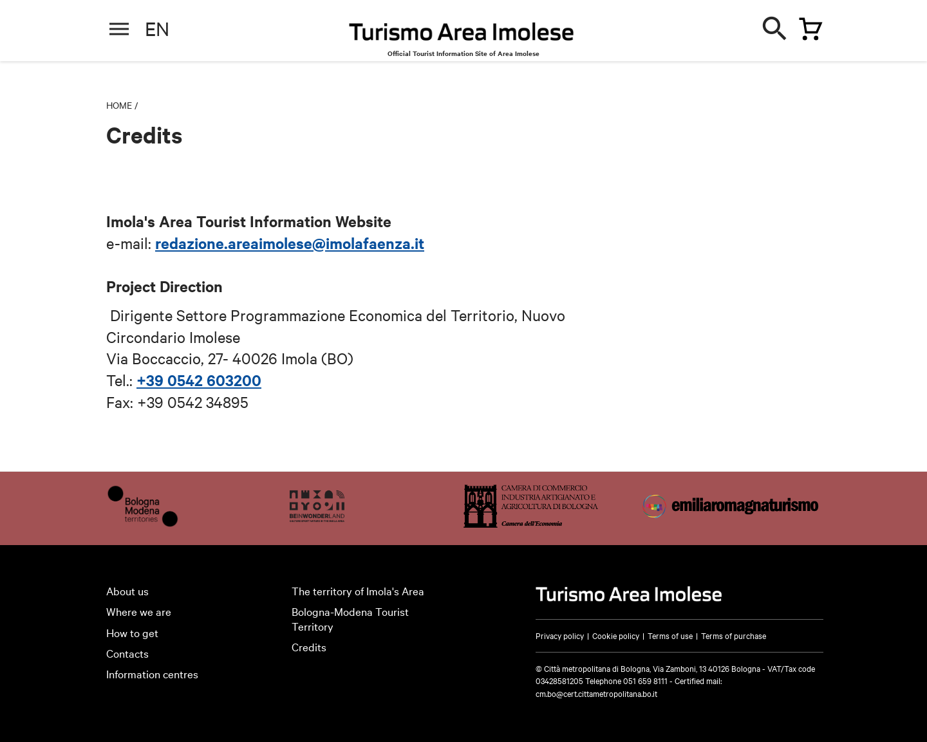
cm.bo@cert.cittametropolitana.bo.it (596, 693)
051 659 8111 (645, 680)
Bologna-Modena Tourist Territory (350, 618)
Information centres (152, 673)
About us (127, 590)
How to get (132, 632)
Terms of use (670, 635)
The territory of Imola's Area (358, 590)
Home (119, 104)
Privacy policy (560, 635)
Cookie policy (615, 635)
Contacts (127, 652)
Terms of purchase (733, 635)
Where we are (138, 611)
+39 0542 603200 (198, 379)
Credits (309, 646)
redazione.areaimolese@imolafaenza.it (289, 242)
